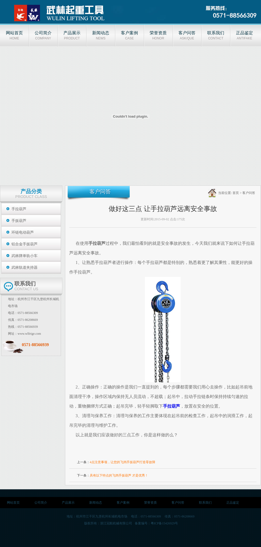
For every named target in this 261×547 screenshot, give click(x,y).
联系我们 (205, 502)
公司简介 (40, 502)
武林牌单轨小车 (24, 256)
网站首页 (13, 502)
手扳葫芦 (18, 221)
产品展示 (68, 502)
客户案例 (123, 502)
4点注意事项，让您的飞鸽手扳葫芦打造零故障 (122, 462)
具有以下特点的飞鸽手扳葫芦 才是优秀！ (119, 475)
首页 (236, 193)
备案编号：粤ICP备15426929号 (156, 523)
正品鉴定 (232, 502)
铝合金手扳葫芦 (24, 244)
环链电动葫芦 (22, 232)
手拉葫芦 (18, 209)
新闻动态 (95, 502)
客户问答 (248, 193)
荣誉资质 (150, 502)
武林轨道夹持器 (24, 268)
